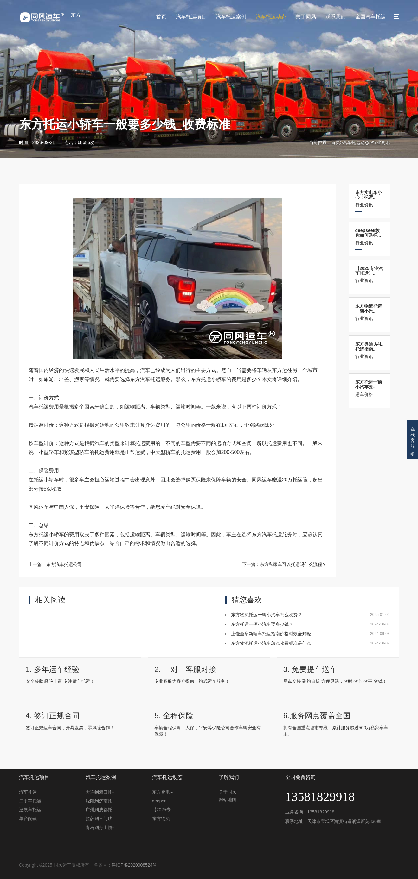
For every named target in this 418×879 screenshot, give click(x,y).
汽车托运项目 (191, 16)
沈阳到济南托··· (101, 800)
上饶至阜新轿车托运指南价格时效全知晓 (271, 633)
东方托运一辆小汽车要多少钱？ (262, 624)
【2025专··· (163, 809)
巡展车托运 (30, 809)
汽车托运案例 (231, 16)
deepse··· (161, 800)
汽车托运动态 (271, 16)
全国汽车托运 (370, 16)
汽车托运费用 (44, 406)
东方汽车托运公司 (64, 564)
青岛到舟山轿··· (101, 827)
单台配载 (28, 818)
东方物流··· (163, 818)
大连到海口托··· (101, 791)
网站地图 (227, 799)
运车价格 (369, 388)
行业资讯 (381, 142)
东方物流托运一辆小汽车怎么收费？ (266, 614)
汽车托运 (28, 791)
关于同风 (306, 16)
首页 (161, 16)
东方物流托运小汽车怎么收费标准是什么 (271, 643)
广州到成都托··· (101, 809)
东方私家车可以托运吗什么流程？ (293, 564)
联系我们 (335, 16)
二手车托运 (30, 800)
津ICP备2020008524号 (134, 865)
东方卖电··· (163, 791)
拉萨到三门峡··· (101, 818)
